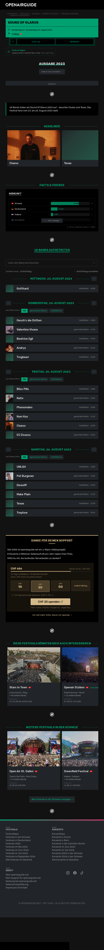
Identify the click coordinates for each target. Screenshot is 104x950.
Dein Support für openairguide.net (23, 910)
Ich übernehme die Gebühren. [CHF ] (33, 628)
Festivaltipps (12, 866)
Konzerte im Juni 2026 (63, 879)
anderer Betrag (80, 619)
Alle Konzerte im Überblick (65, 892)
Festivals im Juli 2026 (17, 886)
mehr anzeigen (52, 254)
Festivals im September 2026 (20, 889)
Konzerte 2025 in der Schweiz (67, 886)
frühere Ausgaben (69, 14)
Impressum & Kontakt (16, 920)
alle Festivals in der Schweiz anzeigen (51, 832)
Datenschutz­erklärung (17, 917)
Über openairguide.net (17, 907)
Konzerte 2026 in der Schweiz (67, 889)
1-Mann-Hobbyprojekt (53, 583)
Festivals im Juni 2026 (17, 882)
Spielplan (74, 41)
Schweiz (36, 14)
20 (40, 619)
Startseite (12, 14)
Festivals (24, 14)
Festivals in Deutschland (18, 873)
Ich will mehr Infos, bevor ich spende (51, 648)
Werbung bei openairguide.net (21, 914)
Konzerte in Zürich (61, 869)
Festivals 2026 (13, 876)
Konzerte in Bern (60, 873)
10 (20, 619)
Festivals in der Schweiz (18, 869)
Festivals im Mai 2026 (17, 879)
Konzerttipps (58, 866)
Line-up (36, 41)
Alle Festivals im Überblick (19, 892)
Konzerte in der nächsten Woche (68, 876)
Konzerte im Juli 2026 (63, 882)
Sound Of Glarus (50, 14)
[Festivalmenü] (13, 41)
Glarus (16, 34)
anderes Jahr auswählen (52, 72)
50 (60, 619)
